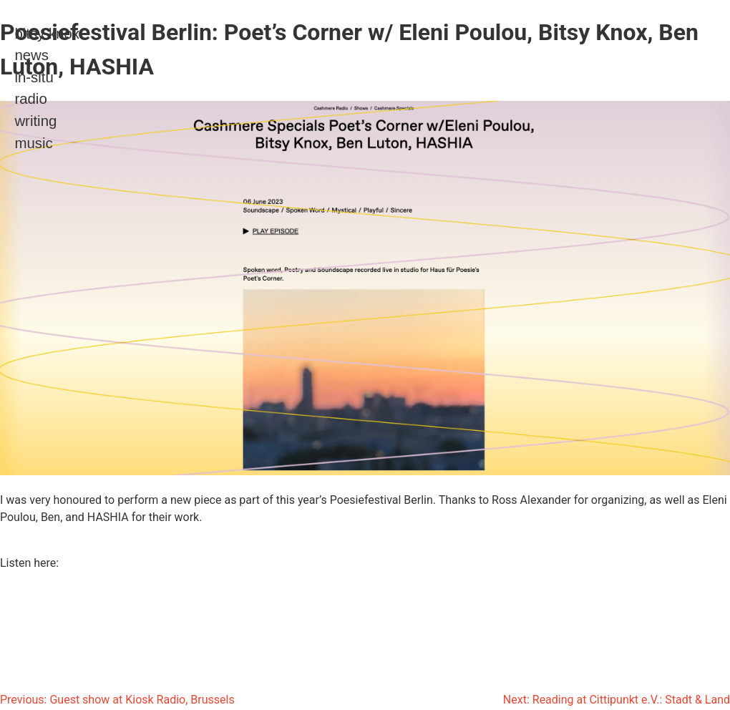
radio (30, 99)
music (33, 143)
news (31, 55)
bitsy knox (46, 34)
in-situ (33, 77)
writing (35, 121)
